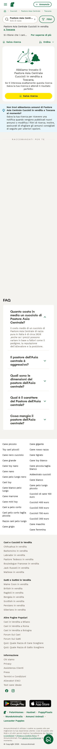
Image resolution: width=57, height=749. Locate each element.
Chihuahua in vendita (15, 546)
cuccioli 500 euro (39, 507)
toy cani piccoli (10, 449)
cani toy (6, 482)
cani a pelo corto (11, 507)
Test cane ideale (13, 685)
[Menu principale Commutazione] (5, 4)
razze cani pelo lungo (14, 521)
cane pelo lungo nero (14, 477)
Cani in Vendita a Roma (16, 626)
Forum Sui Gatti (12, 639)
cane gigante (37, 444)
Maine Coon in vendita (16, 584)
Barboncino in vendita (16, 551)
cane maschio (37, 524)
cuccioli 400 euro (39, 502)
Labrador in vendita (14, 555)
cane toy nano (10, 466)
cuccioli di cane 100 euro (40, 495)
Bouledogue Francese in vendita (21, 563)
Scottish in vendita (14, 601)
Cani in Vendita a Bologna (17, 630)
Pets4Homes (16, 712)
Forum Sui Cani (12, 634)
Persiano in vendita (14, 605)
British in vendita (13, 588)
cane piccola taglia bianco (40, 467)
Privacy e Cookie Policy (26, 736)
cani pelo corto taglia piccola (14, 514)
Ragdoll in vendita (13, 592)
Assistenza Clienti (13, 668)
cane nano (8, 471)
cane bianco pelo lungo (11, 489)
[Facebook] (7, 691)
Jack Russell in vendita (16, 568)
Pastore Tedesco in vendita (18, 559)
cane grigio (8, 526)
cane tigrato (36, 455)
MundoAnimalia (14, 716)
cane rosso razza (39, 449)
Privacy (7, 663)
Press (7, 672)
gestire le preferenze (31, 738)
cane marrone (10, 496)
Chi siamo (9, 659)
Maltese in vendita (14, 572)
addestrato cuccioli (40, 474)
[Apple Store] (40, 703)
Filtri (47, 19)
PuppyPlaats (45, 712)
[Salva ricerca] (48, 739)
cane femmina (38, 529)
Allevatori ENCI (12, 680)
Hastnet (30, 712)
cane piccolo (9, 444)
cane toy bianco (38, 460)
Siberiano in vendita (15, 609)
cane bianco (36, 480)
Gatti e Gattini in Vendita (17, 580)
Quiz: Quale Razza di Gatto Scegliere (24, 647)
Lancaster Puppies (14, 720)
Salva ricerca (12, 42)
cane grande (9, 460)
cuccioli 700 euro (39, 513)
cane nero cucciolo (13, 455)
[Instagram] (13, 691)
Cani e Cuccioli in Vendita (18, 542)
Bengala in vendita (14, 597)
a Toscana (9, 29)
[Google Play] (15, 703)
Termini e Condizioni (15, 676)
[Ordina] (46, 42)
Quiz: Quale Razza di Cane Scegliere (23, 643)
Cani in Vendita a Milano (17, 622)
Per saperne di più (41, 35)
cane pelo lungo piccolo (39, 487)
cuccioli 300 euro (39, 518)
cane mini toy (10, 501)
